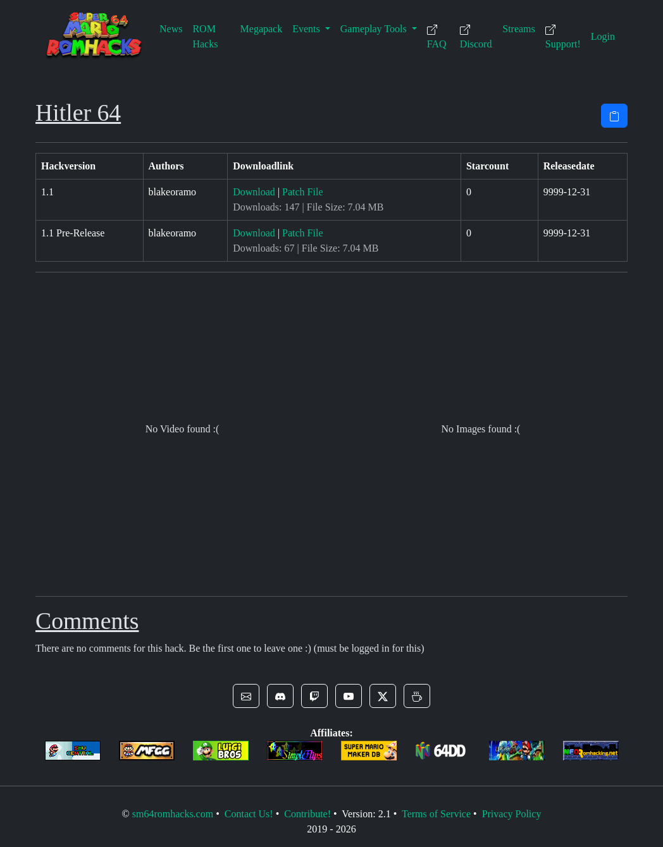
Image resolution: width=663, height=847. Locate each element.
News (170, 28)
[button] (246, 696)
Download (254, 191)
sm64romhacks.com (172, 813)
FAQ (437, 37)
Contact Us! (249, 813)
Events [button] (307, 28)
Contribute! (307, 813)
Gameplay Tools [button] (374, 28)
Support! (563, 37)
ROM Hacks (205, 36)
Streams (518, 28)
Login (603, 36)
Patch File (302, 191)
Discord (476, 37)
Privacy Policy (512, 813)
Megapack (261, 28)
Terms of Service (436, 813)
